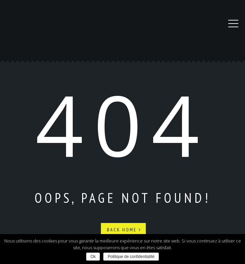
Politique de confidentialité (131, 256)
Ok (93, 256)
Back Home (124, 230)
